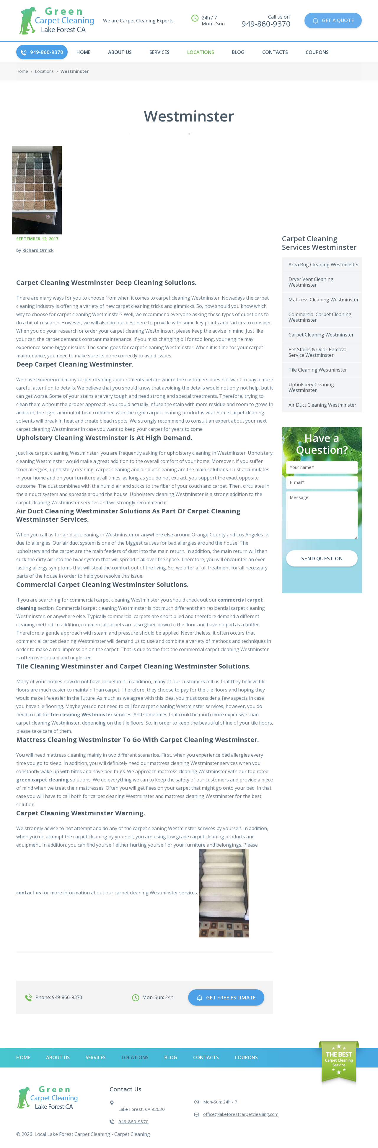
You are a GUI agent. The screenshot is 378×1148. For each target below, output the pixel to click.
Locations (200, 52)
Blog (238, 52)
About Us (120, 52)
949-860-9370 (42, 52)
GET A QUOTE (332, 20)
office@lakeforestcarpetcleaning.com (240, 1113)
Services (159, 52)
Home (22, 71)
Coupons (317, 52)
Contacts (275, 52)
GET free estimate (226, 996)
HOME (83, 52)
